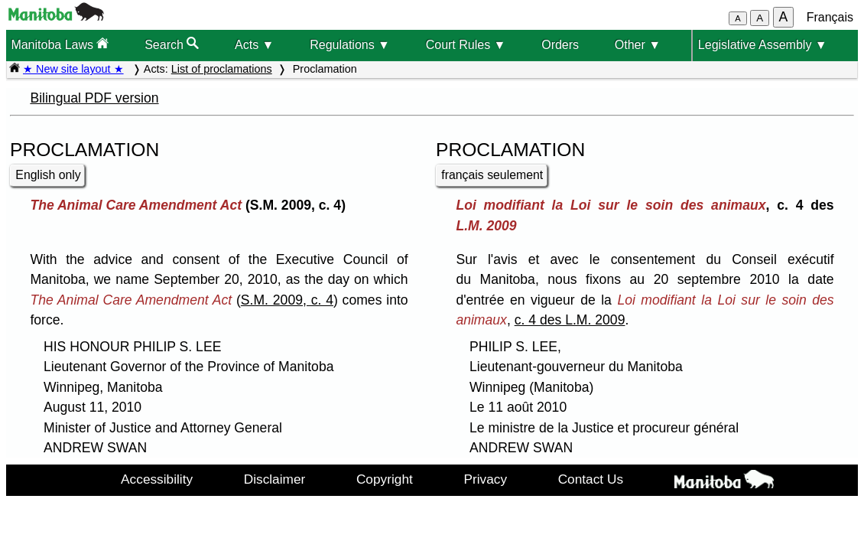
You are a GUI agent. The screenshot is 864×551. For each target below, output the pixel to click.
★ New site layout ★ (73, 69)
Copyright (384, 479)
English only (47, 174)
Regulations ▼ (350, 44)
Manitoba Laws (60, 44)
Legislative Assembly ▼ (762, 44)
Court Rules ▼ (466, 44)
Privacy (485, 479)
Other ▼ (638, 44)
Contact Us (590, 479)
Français (830, 17)
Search (172, 44)
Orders (560, 44)
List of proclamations (221, 69)
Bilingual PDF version (94, 98)
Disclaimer (275, 479)
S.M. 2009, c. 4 (287, 300)
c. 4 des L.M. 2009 (570, 320)
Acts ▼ (254, 44)
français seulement (492, 174)
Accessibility (157, 479)
